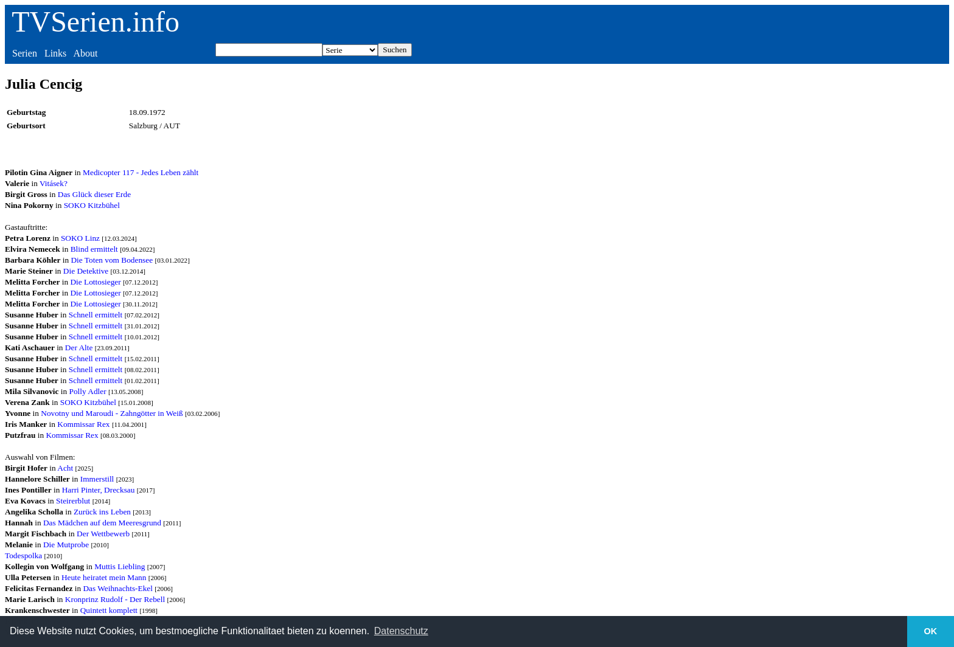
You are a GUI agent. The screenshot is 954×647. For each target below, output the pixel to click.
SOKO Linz (80, 238)
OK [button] (931, 631)
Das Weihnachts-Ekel (118, 588)
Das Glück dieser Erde (94, 194)
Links (55, 53)
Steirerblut (73, 500)
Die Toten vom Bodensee (112, 260)
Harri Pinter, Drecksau (98, 489)
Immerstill (97, 478)
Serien (24, 53)
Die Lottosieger (95, 281)
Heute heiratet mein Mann (104, 577)
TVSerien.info (95, 21)
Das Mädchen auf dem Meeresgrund (102, 522)
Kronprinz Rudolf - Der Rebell (115, 599)
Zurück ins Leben (102, 511)
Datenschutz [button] (401, 631)
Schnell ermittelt (95, 314)
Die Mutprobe (66, 544)
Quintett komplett (109, 610)
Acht (65, 467)
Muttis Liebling (119, 566)
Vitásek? (54, 183)
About (85, 53)
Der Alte (79, 347)
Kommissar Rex (83, 424)
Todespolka (23, 555)
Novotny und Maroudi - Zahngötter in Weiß (112, 413)
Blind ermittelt (94, 249)
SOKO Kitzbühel (92, 205)
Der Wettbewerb (103, 533)
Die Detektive (85, 270)
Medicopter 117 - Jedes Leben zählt (140, 172)
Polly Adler (87, 391)
